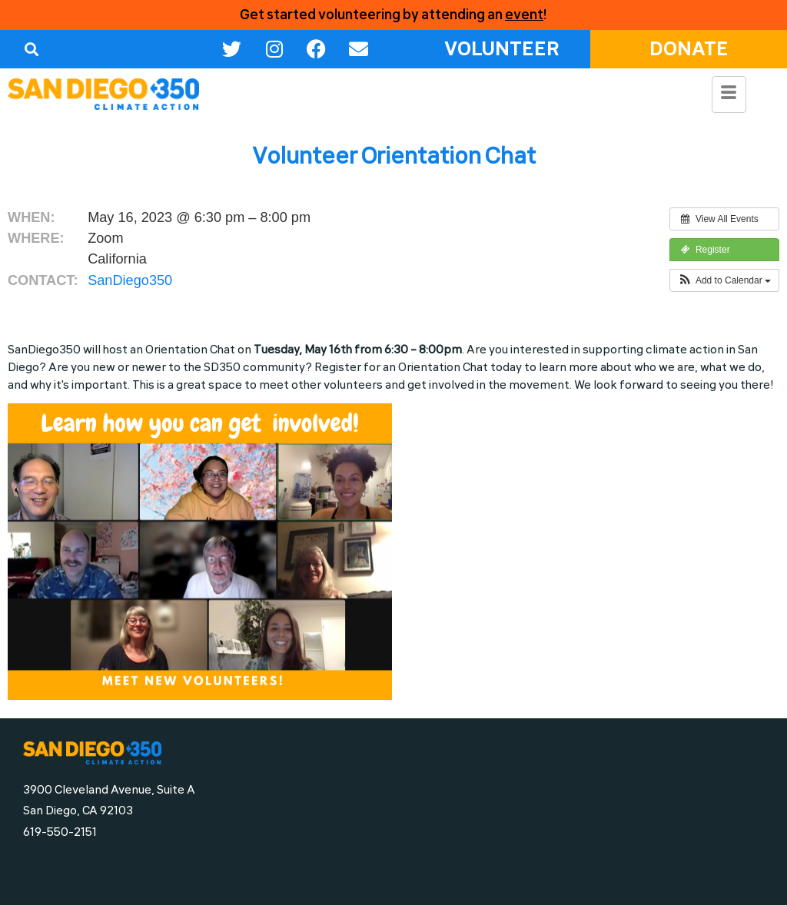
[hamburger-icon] (729, 94)
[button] (31, 48)
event (524, 14)
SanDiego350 (130, 280)
